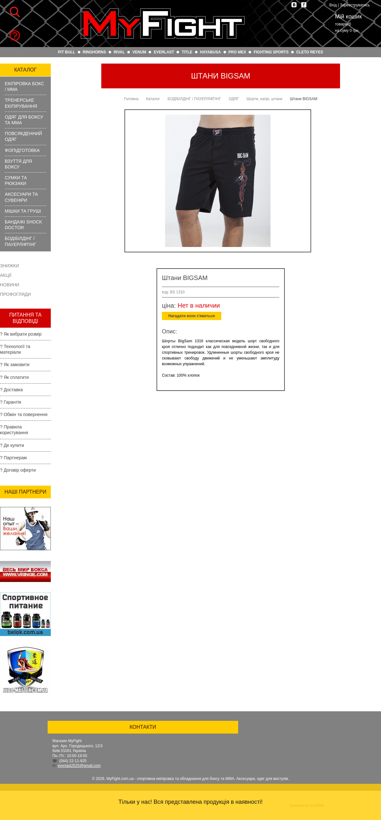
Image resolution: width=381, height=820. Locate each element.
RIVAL (119, 52)
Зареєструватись (355, 5)
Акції (5, 275)
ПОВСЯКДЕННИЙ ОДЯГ (23, 136)
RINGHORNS (94, 52)
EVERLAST (164, 52)
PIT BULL (66, 52)
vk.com (294, 4)
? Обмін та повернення (23, 414)
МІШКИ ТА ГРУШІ (23, 211)
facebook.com (303, 4)
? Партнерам (13, 457)
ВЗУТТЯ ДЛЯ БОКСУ (18, 164)
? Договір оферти (18, 470)
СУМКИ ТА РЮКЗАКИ (16, 180)
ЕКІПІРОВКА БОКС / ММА (24, 86)
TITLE (187, 52)
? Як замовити (15, 364)
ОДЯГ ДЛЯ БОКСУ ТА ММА (24, 119)
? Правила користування (14, 429)
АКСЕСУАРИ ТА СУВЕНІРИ (21, 197)
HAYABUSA (210, 52)
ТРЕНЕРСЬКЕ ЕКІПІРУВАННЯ (21, 103)
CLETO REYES (309, 52)
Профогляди (15, 294)
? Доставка (11, 389)
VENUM (139, 52)
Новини (9, 284)
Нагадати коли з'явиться (191, 316)
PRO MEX (237, 52)
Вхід (333, 5)
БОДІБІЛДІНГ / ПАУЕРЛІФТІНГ (20, 241)
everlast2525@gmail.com (79, 765)
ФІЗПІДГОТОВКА (22, 150)
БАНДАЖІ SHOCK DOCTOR (23, 224)
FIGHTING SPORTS (271, 52)
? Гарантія (10, 402)
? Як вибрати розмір (21, 334)
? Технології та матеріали (15, 349)
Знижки (9, 265)
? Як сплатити (14, 377)
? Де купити (12, 445)
